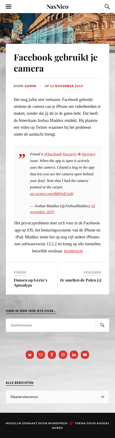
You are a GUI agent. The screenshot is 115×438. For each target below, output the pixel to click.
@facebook (53, 154)
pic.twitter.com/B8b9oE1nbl (51, 194)
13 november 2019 (66, 86)
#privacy (88, 154)
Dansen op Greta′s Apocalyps (30, 282)
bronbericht (73, 251)
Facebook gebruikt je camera (56, 62)
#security (70, 154)
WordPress (57, 423)
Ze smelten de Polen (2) (80, 279)
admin (30, 86)
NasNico (57, 6)
